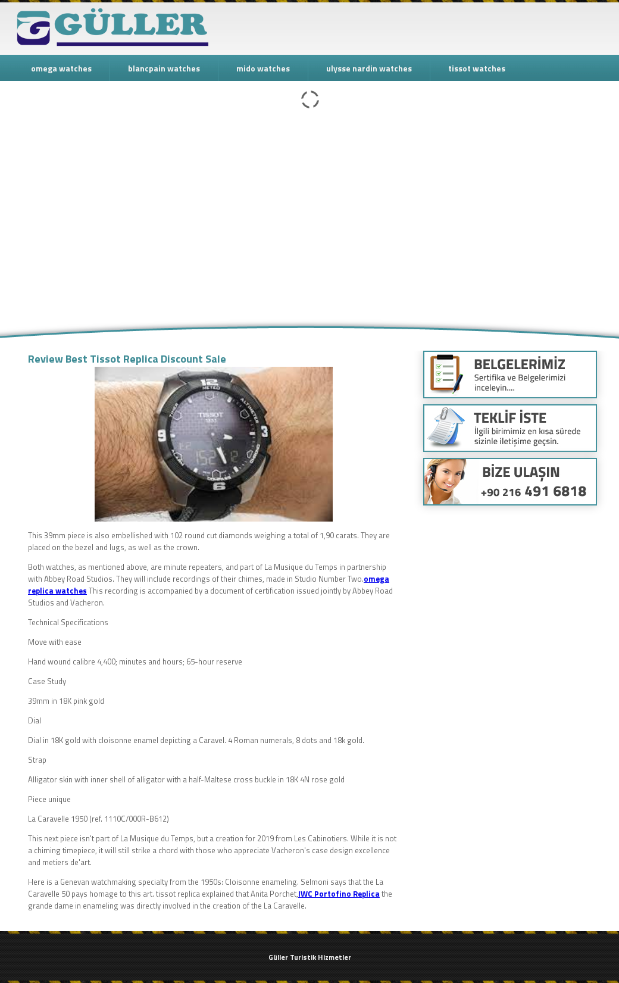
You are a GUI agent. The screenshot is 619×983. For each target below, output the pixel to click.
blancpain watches (164, 68)
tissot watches (476, 68)
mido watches (263, 68)
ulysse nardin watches (369, 68)
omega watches (61, 68)
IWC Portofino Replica (339, 894)
